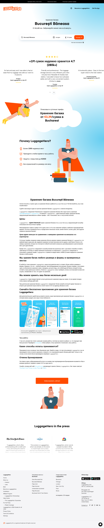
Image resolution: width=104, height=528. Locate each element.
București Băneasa (37, 481)
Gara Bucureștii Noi (37, 479)
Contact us (84, 505)
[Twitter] (92, 505)
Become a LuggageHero (82, 8)
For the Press (6, 503)
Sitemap (5, 516)
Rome (57, 491)
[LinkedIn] (100, 505)
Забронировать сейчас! (52, 381)
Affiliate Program (7, 493)
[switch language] (71, 8)
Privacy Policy (7, 511)
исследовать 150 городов (62, 495)
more (58, 81)
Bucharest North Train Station (40, 493)
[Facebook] (90, 505)
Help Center (6, 498)
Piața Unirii (35, 484)
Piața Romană (35, 491)
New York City (60, 486)
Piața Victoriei (35, 486)
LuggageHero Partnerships (12, 496)
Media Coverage (9, 505)
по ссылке (38, 343)
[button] (100, 524)
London (58, 484)
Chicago (58, 481)
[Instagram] (95, 505)
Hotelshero (6, 491)
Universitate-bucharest (38, 488)
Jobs (6, 484)
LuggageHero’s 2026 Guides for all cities (12, 508)
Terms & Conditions (8, 513)
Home (5, 478)
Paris (57, 488)
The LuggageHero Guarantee (13, 500)
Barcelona (58, 479)
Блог (4, 487)
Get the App (95, 8)
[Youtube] (97, 505)
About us (5, 480)
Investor (7, 482)
